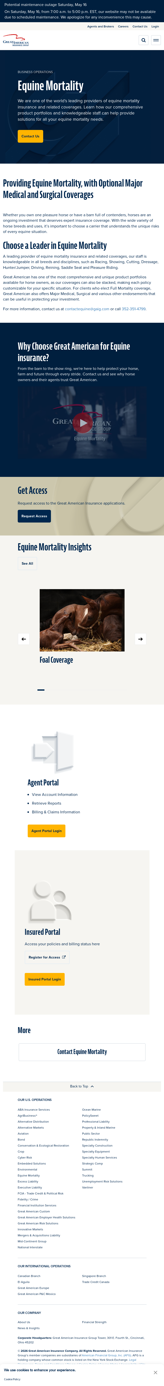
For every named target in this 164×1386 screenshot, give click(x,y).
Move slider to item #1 (40, 690)
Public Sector (91, 1133)
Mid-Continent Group (32, 1241)
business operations (35, 72)
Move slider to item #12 (116, 690)
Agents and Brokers (100, 26)
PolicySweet (90, 1115)
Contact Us (140, 26)
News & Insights (29, 1328)
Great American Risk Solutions (38, 1223)
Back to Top (82, 1086)
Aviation (23, 1133)
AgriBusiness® (27, 1115)
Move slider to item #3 (54, 690)
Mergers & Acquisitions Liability (39, 1235)
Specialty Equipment (96, 1151)
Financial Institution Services (37, 1205)
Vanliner (87, 1187)
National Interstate (30, 1247)
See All (27, 563)
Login (155, 26)
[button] (156, 1372)
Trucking (88, 1175)
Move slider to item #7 (82, 690)
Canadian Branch (29, 1276)
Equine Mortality (29, 1175)
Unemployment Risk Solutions (102, 1181)
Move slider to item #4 (61, 690)
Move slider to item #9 (95, 690)
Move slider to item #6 (75, 690)
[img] (16, 40)
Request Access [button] (34, 516)
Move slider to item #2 (47, 690)
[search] (144, 40)
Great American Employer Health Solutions (46, 1217)
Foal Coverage (56, 660)
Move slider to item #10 (102, 690)
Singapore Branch (94, 1276)
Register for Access (47, 957)
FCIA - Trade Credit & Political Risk (40, 1193)
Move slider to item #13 (123, 690)
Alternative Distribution (33, 1121)
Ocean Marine (91, 1109)
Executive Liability (30, 1187)
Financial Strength (94, 1322)
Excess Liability (28, 1181)
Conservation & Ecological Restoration (43, 1145)
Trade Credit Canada (95, 1282)
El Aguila (23, 1282)
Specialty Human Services (99, 1157)
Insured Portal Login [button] (44, 979)
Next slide (141, 639)
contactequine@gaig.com (87, 309)
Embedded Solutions (32, 1163)
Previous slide (24, 639)
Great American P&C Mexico (37, 1294)
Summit (87, 1169)
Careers (123, 26)
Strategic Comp (92, 1163)
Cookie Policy (12, 1379)
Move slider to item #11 (109, 690)
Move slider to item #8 (88, 690)
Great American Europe (33, 1288)
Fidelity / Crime (28, 1199)
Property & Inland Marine (98, 1127)
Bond (21, 1139)
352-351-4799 (134, 309)
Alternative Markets (31, 1127)
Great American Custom (34, 1211)
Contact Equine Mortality (82, 1052)
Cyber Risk (25, 1157)
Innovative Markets (30, 1229)
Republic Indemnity (95, 1139)
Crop (21, 1151)
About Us (24, 1322)
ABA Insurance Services (34, 1109)
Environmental (27, 1169)
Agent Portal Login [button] (46, 830)
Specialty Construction (97, 1145)
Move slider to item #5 (68, 690)
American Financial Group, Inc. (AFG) (106, 1355)
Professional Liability (96, 1121)
